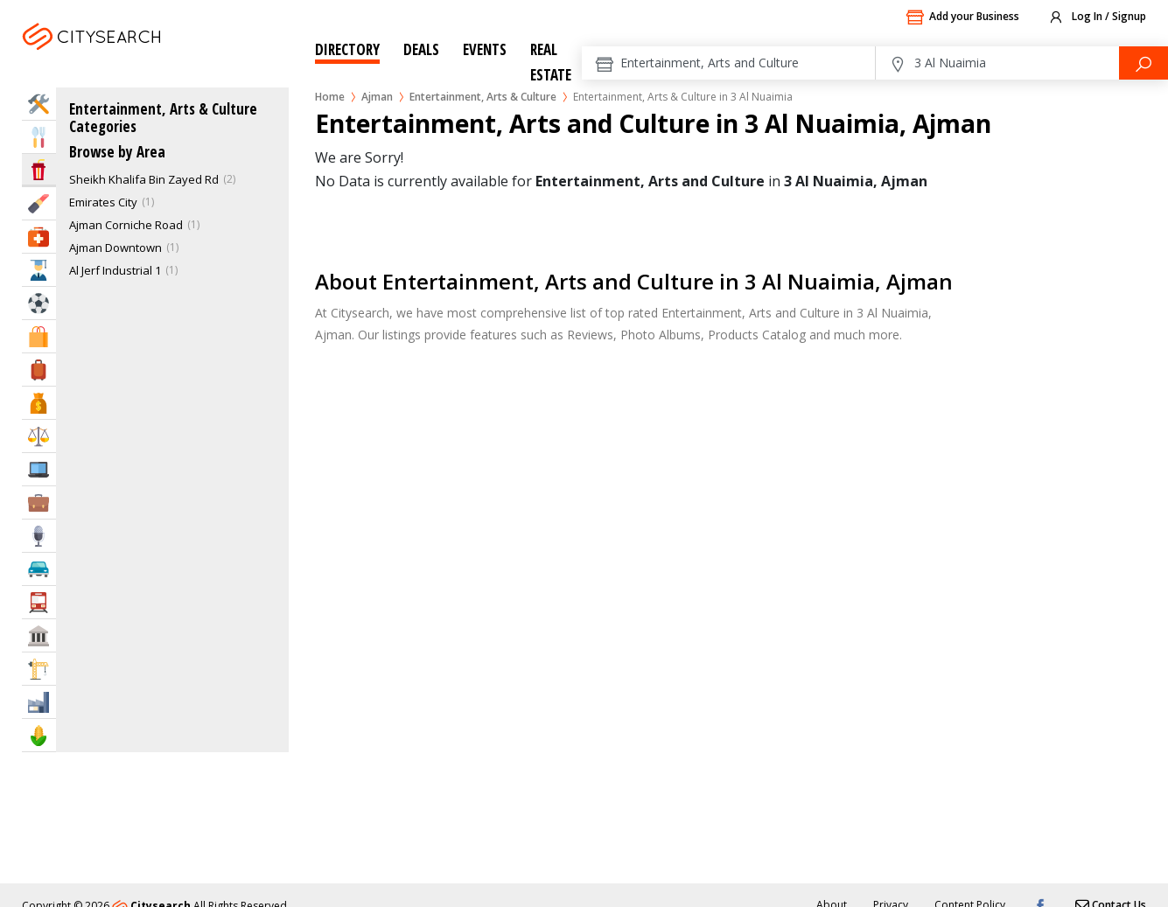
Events (485, 49)
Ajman (136, 58)
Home (330, 96)
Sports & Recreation (39, 303)
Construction (39, 668)
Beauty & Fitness (39, 203)
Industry (39, 702)
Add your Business (962, 17)
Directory (347, 49)
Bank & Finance (39, 403)
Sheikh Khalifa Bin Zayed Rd (144, 179)
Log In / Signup (1096, 17)
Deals (421, 49)
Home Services (39, 103)
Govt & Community (39, 635)
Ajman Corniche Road (126, 225)
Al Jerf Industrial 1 (115, 270)
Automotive (39, 569)
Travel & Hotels (39, 369)
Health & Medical (39, 236)
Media (39, 536)
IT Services (39, 469)
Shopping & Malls (39, 336)
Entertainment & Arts (39, 169)
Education (39, 270)
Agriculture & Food (39, 735)
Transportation (39, 602)
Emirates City (103, 202)
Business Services (39, 502)
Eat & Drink (39, 137)
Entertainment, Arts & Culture (482, 96)
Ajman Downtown (115, 247)
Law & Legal (39, 436)
